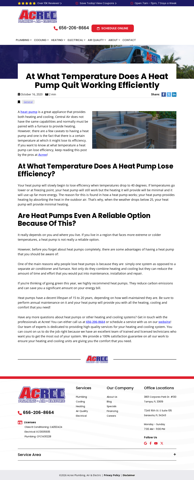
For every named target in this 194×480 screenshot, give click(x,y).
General (28, 101)
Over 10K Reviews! (48, 3)
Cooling (40, 40)
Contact (129, 40)
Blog (109, 401)
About (113, 40)
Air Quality (96, 40)
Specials (111, 406)
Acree (42, 154)
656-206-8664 (74, 28)
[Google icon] (145, 443)
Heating (57, 40)
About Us (112, 396)
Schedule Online (114, 28)
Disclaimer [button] (129, 474)
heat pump (29, 112)
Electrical (75, 40)
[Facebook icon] (150, 443)
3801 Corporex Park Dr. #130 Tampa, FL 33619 (160, 399)
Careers (111, 415)
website (164, 321)
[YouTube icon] (156, 443)
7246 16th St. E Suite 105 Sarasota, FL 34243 (158, 412)
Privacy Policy (112, 474)
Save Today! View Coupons (97, 3)
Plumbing (22, 40)
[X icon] (161, 443)
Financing (112, 410)
